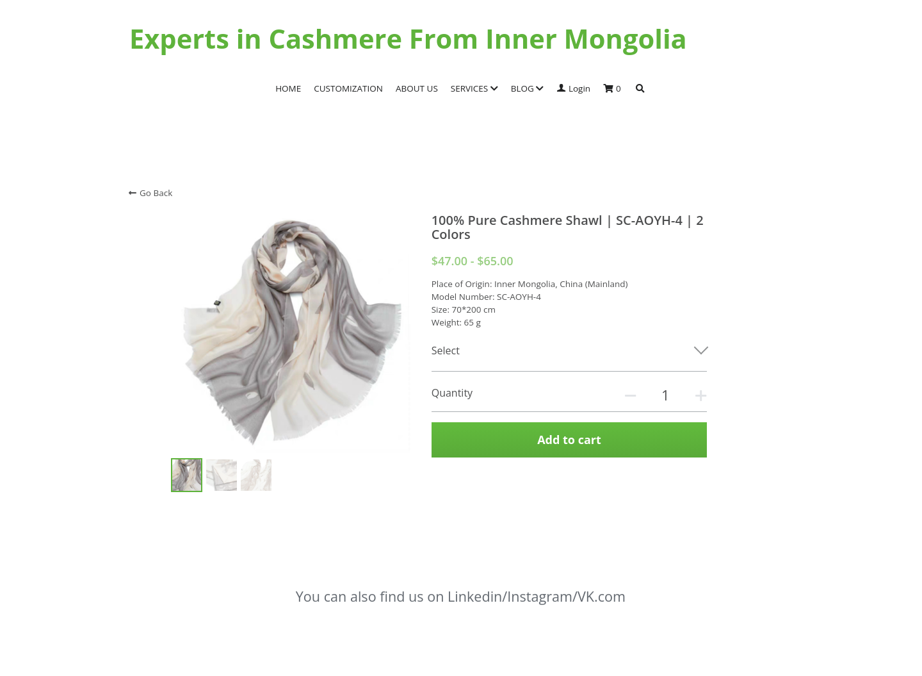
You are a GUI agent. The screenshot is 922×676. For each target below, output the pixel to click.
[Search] (640, 89)
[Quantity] (665, 394)
